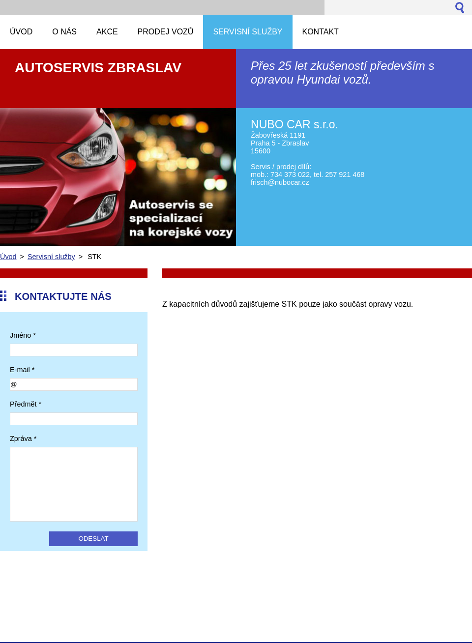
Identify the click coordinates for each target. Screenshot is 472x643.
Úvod (8, 257)
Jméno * (23, 335)
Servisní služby (51, 257)
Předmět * (25, 404)
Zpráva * (23, 438)
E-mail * (22, 370)
